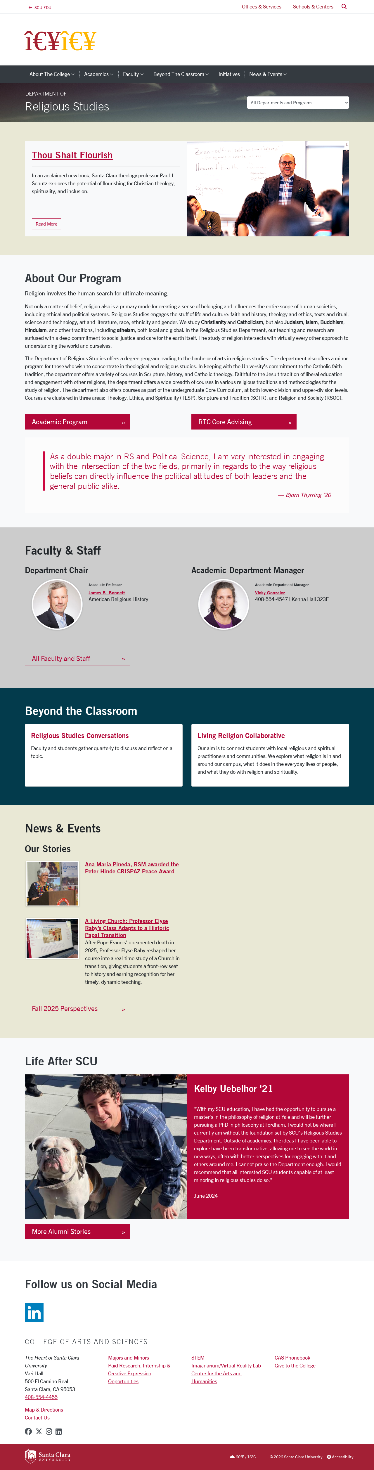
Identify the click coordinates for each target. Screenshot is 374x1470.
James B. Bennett (107, 592)
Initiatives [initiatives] (229, 74)
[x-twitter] (38, 1431)
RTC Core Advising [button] (225, 422)
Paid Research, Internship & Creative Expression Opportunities (139, 1373)
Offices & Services (261, 6)
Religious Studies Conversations (80, 735)
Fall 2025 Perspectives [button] (65, 1008)
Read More (46, 223)
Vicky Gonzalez (270, 592)
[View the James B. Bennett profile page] (57, 604)
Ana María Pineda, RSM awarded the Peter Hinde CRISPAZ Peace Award (132, 867)
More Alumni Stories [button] (61, 1231)
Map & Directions (44, 1409)
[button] (344, 6)
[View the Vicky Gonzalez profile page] (223, 604)
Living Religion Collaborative (241, 735)
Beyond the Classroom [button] (183, 74)
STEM (198, 1357)
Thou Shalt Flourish (72, 154)
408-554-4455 (41, 1397)
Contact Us (37, 1417)
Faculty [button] (135, 74)
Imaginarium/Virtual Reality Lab (226, 1365)
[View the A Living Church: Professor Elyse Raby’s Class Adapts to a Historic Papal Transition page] (52, 938)
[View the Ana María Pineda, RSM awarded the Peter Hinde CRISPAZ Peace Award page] (52, 883)
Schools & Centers (313, 6)
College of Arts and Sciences (86, 1341)
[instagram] (49, 1431)
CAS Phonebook (292, 1357)
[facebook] (28, 1431)
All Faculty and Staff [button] (61, 658)
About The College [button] (54, 74)
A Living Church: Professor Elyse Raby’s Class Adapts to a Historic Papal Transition (127, 928)
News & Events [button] (270, 74)
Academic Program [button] (59, 422)
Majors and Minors (128, 1357)
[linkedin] (59, 1431)
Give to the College (295, 1365)
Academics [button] (101, 74)
